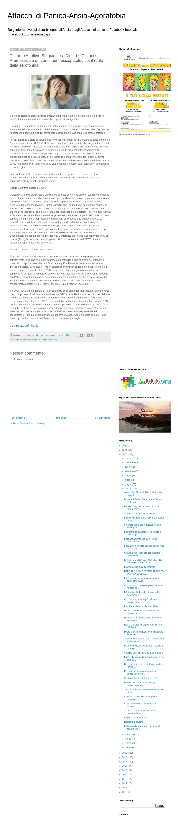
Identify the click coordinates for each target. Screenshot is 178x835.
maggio (129, 488)
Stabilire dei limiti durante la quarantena (143, 653)
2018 (125, 757)
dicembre (130, 458)
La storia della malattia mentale (139, 567)
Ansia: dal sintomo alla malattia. (140, 513)
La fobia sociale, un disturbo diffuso (141, 606)
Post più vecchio (102, 418)
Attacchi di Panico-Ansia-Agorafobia (66, 16)
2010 (125, 792)
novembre (130, 462)
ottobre (128, 467)
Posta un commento (24, 359)
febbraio (129, 743)
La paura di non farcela (135, 717)
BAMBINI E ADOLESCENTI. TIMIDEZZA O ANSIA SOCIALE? (144, 572)
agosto (128, 475)
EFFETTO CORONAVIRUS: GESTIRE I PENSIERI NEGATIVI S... (144, 561)
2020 (125, 454)
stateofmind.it (29, 325)
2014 (125, 774)
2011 (125, 787)
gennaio (129, 747)
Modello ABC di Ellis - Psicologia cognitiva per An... (140, 683)
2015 (125, 770)
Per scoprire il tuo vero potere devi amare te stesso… (141, 672)
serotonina (52, 340)
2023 (125, 445)
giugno (128, 484)
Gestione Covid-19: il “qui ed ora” (140, 678)
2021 (125, 450)
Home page (60, 418)
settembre (130, 471)
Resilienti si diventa (134, 722)
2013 (125, 779)
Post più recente (19, 418)
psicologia (42, 340)
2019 (125, 753)
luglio (128, 480)
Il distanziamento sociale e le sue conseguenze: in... (140, 540)
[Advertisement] (60, 388)
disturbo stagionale (28, 340)
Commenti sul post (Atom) (32, 423)
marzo (128, 738)
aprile (128, 734)
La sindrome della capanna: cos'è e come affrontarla (141, 579)
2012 (125, 783)
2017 (125, 761)
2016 (125, 766)
